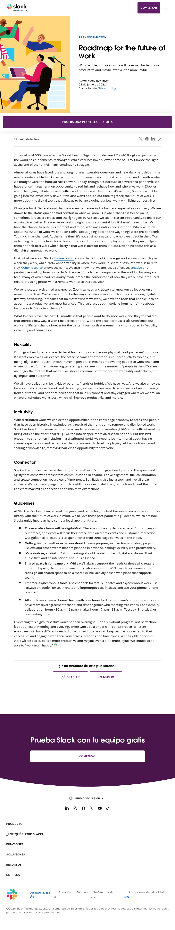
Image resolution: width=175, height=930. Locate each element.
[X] (91, 809)
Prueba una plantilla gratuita (87, 122)
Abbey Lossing (106, 88)
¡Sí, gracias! (70, 677)
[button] (87, 798)
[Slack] (17, 8)
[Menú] (165, 7)
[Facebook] (83, 809)
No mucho (105, 677)
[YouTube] (100, 809)
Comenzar (149, 8)
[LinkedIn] (67, 809)
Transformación (92, 37)
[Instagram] (75, 809)
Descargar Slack (40, 894)
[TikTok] (108, 809)
